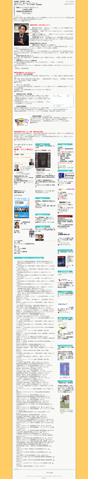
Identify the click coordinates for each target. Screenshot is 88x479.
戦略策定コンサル (45, 17)
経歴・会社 (22, 17)
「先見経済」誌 (65, 377)
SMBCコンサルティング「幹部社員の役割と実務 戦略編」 (32, 430)
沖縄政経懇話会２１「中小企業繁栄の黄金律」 (29, 418)
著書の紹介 (34, 122)
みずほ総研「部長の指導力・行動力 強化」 (29, 416)
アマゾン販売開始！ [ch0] (42, 150)
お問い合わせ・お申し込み (66, 167)
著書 (28, 17)
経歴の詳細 (18, 82)
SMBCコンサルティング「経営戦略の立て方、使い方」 (31, 407)
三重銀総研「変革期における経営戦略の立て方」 (30, 433)
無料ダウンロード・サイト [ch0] (44, 222)
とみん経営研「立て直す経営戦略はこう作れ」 (29, 455)
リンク (60, 184)
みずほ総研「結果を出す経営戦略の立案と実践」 (30, 402)
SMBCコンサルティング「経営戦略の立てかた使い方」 (31, 439)
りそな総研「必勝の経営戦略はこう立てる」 (29, 432)
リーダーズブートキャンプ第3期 (60, 17)
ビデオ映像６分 (63, 198)
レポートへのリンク (64, 244)
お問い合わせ (26, 20)
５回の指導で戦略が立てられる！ (24, 139)
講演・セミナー (35, 17)
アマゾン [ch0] (39, 228)
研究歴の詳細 (18, 91)
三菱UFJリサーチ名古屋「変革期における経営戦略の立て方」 (33, 452)
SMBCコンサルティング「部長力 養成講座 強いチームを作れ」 (34, 422)
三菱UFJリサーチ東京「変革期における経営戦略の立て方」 (33, 449)
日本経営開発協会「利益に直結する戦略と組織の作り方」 (32, 442)
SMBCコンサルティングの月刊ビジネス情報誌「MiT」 (66, 411)
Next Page (49, 472)
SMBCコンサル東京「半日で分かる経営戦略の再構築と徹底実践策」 (35, 460)
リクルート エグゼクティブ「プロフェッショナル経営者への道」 (35, 463)
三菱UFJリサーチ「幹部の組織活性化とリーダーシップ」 (32, 419)
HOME (15, 17)
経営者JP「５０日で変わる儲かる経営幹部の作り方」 (31, 438)
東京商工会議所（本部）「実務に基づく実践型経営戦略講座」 (33, 445)
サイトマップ (17, 20)
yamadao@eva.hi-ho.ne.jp (30, 3)
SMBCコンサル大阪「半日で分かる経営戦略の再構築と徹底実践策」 (35, 456)
